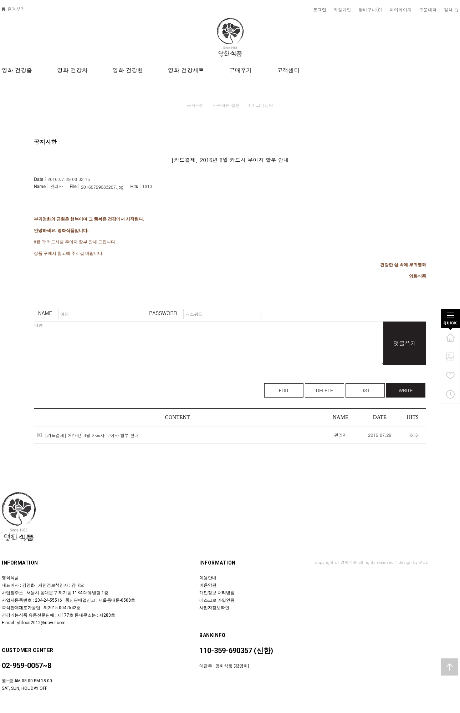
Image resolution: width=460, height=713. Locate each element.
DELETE (324, 390)
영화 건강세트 (186, 70)
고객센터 (288, 70)
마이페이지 (401, 9)
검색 (451, 9)
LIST (365, 390)
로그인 (320, 9)
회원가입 (342, 9)
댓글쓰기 (404, 343)
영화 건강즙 (17, 70)
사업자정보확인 (214, 607)
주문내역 (428, 9)
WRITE (406, 390)
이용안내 (207, 577)
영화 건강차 (72, 70)
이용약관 (207, 585)
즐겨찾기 (13, 9)
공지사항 (195, 105)
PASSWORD (163, 313)
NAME (45, 313)
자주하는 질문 (226, 105)
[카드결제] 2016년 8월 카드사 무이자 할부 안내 (92, 435)
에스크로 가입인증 (217, 600)
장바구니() (370, 9)
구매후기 (240, 70)
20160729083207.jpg (102, 187)
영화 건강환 (128, 70)
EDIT (284, 390)
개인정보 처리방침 (217, 592)
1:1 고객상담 (260, 105)
